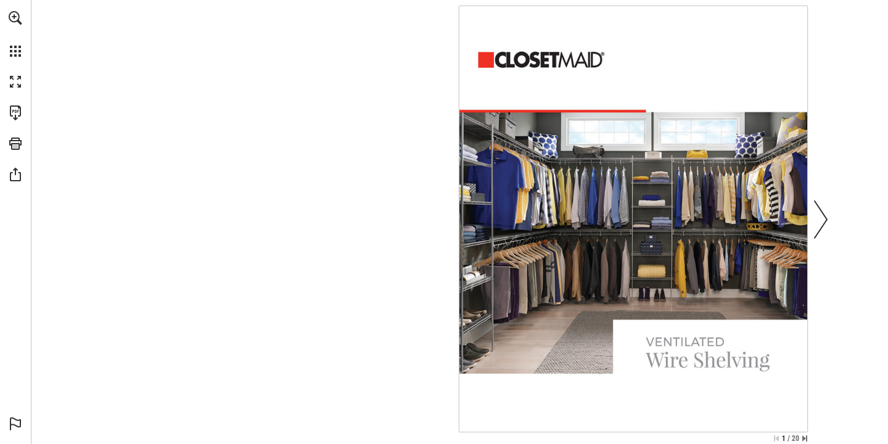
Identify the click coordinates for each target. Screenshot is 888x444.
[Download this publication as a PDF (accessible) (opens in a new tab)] (15, 112)
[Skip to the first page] (776, 438)
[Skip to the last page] (804, 438)
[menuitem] (15, 34)
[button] (15, 17)
